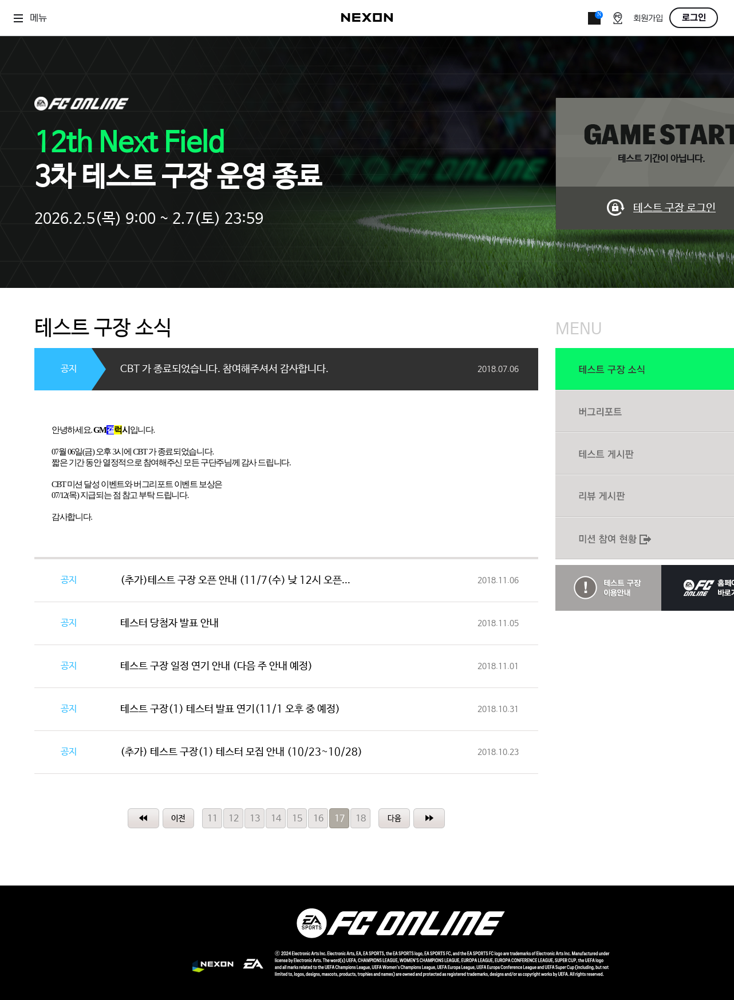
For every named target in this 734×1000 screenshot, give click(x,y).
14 (276, 818)
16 (318, 818)
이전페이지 (178, 818)
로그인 (694, 18)
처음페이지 (143, 818)
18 (361, 818)
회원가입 (648, 18)
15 (297, 818)
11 (212, 818)
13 (255, 818)
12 (233, 818)
